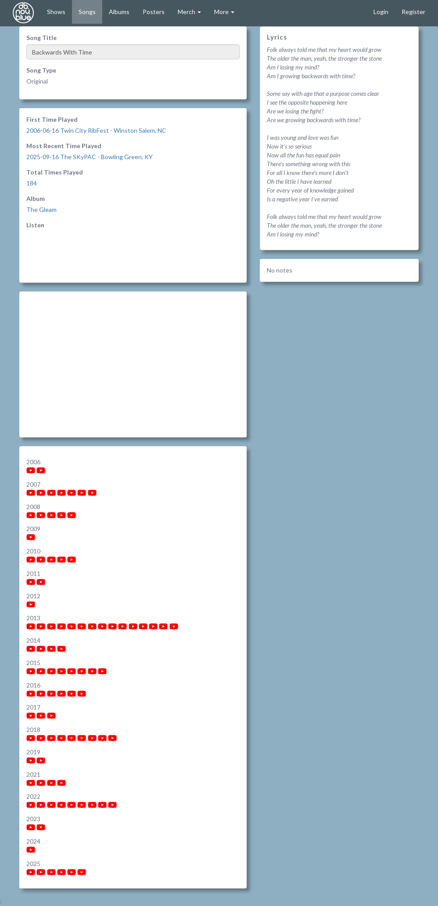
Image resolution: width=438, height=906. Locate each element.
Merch (189, 11)
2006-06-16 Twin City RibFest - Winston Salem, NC (96, 130)
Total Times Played (54, 172)
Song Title (41, 37)
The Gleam (41, 209)
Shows (56, 11)
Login (380, 11)
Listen (35, 225)
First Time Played (52, 119)
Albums (119, 11)
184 (31, 183)
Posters (154, 11)
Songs (87, 11)
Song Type (41, 70)
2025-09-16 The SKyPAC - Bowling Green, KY (89, 156)
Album (35, 198)
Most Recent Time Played (63, 145)
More (224, 11)
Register (413, 11)
